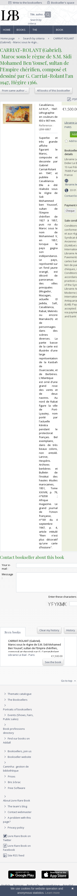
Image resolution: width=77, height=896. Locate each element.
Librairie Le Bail (17, 658)
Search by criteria (34, 21)
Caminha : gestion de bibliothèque (16, 772)
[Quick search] (39, 15)
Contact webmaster (17, 816)
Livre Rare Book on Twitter (17, 842)
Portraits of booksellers (17, 713)
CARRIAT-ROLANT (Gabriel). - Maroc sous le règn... (37, 40)
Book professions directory (64, 31)
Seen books (13, 636)
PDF (72, 99)
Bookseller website (17, 760)
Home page (7, 31)
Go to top (69, 685)
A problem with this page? (17, 823)
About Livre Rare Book (16, 804)
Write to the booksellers (25, 2)
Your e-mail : (6, 566)
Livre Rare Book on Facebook (17, 851)
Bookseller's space (60, 2)
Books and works (21, 31)
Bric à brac (14, 786)
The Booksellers (41, 31)
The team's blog (15, 810)
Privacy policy (13, 831)
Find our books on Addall (16, 744)
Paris (68, 127)
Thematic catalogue (17, 697)
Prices (11, 780)
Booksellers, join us (17, 755)
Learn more (52, 892)
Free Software (16, 791)
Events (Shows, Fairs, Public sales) (18, 721)
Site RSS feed (13, 859)
